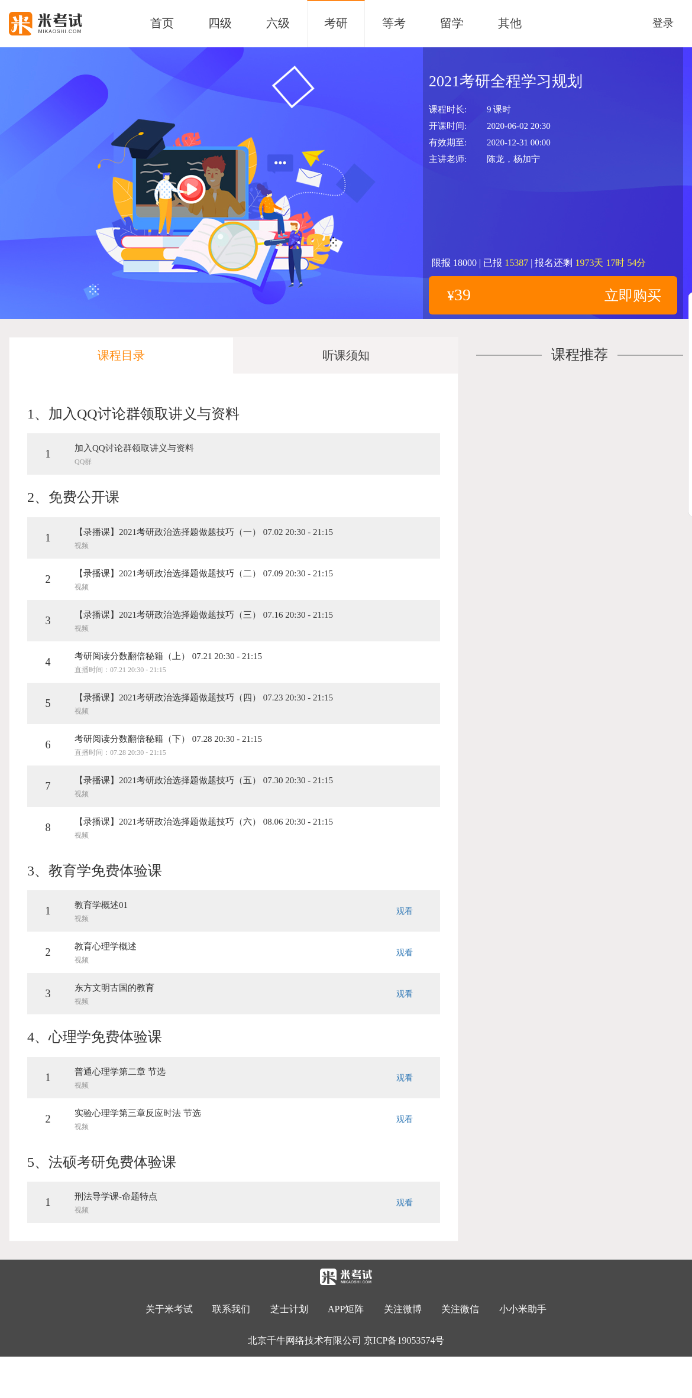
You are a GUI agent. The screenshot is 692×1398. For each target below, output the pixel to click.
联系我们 (231, 1309)
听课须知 (346, 355)
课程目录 (121, 355)
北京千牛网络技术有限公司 (304, 1340)
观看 (404, 911)
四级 (220, 23)
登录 (663, 23)
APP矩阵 (346, 1309)
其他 (510, 23)
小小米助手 (523, 1309)
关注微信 (461, 1309)
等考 (394, 23)
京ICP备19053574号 (404, 1340)
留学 (452, 23)
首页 (162, 23)
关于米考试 (169, 1309)
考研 (336, 23)
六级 (278, 23)
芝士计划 (289, 1309)
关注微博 (403, 1309)
